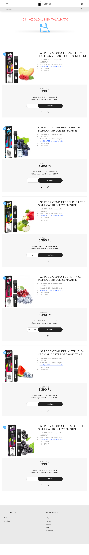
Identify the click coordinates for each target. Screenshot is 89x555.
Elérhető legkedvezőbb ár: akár (44, 99)
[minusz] (29, 105)
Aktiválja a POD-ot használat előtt (51, 66)
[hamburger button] (7, 3)
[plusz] (35, 105)
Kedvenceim (49, 531)
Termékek (7, 521)
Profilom (48, 524)
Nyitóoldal (7, 518)
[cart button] (82, 3)
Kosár (47, 527)
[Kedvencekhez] (48, 112)
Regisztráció (49, 521)
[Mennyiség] (32, 106)
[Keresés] (44, 9)
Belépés (48, 518)
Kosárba (50, 106)
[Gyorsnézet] (41, 112)
